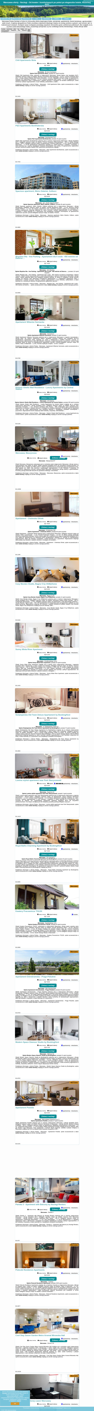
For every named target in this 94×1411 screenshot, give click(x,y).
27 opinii (55, 1128)
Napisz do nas (67, 1408)
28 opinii (64, 866)
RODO (19, 1401)
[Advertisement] (47, 1162)
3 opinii (65, 800)
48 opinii (62, 997)
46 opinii (63, 211)
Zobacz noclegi (48, 76)
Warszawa (74, 35)
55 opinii (58, 931)
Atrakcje (56, 18)
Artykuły (66, 18)
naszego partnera (41, 92)
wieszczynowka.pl (88, 1)
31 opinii (64, 1062)
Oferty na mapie (17, 18)
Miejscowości (26, 18)
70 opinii (67, 735)
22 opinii (59, 342)
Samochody (47, 18)
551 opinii (56, 80)
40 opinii (58, 669)
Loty (36, 18)
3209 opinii (59, 1290)
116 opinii (76, 278)
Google (5, 1393)
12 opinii (63, 604)
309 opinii (71, 409)
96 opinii (58, 538)
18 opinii (58, 146)
